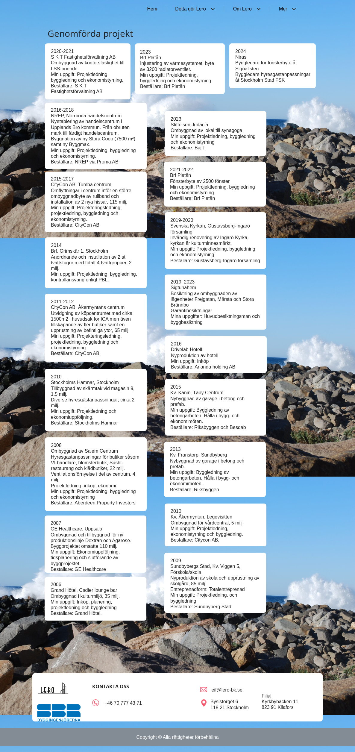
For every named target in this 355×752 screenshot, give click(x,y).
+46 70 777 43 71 (123, 703)
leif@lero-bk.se (226, 689)
